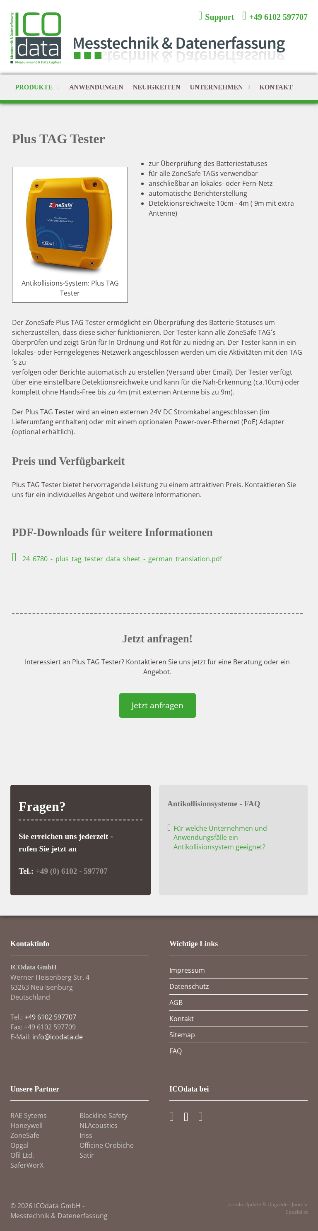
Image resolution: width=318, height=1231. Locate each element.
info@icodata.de (57, 1036)
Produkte (37, 88)
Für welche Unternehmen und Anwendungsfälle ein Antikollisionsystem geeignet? (220, 837)
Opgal (19, 1145)
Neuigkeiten (157, 87)
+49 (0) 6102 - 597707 (72, 871)
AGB (176, 1002)
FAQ (175, 1050)
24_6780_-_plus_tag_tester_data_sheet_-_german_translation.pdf (117, 558)
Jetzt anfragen (157, 705)
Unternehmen (220, 88)
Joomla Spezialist (297, 1208)
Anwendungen (96, 87)
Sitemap (182, 1034)
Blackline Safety (104, 1115)
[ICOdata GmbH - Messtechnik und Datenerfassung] (159, 43)
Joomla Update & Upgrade (258, 1204)
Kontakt (276, 87)
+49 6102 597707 (50, 1017)
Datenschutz (189, 986)
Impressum (187, 970)
